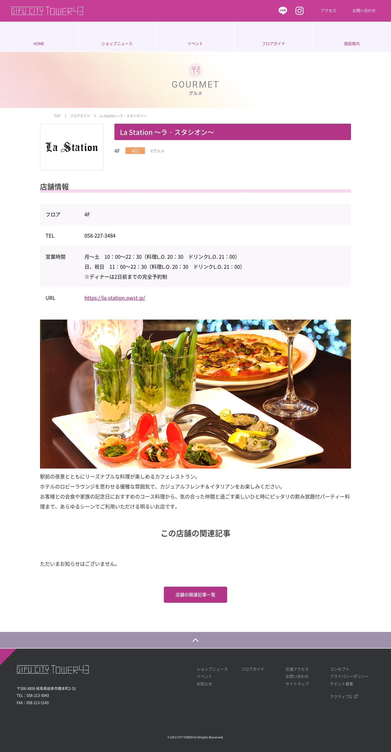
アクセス (328, 10)
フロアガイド (273, 43)
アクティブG (341, 696)
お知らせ (204, 683)
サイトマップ (297, 683)
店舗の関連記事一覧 (195, 594)
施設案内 (352, 43)
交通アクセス (297, 668)
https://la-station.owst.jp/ (114, 298)
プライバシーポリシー (349, 676)
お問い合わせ (364, 10)
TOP (57, 115)
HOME (38, 43)
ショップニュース (116, 43)
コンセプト (339, 668)
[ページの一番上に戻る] (195, 640)
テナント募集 (341, 683)
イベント (195, 43)
